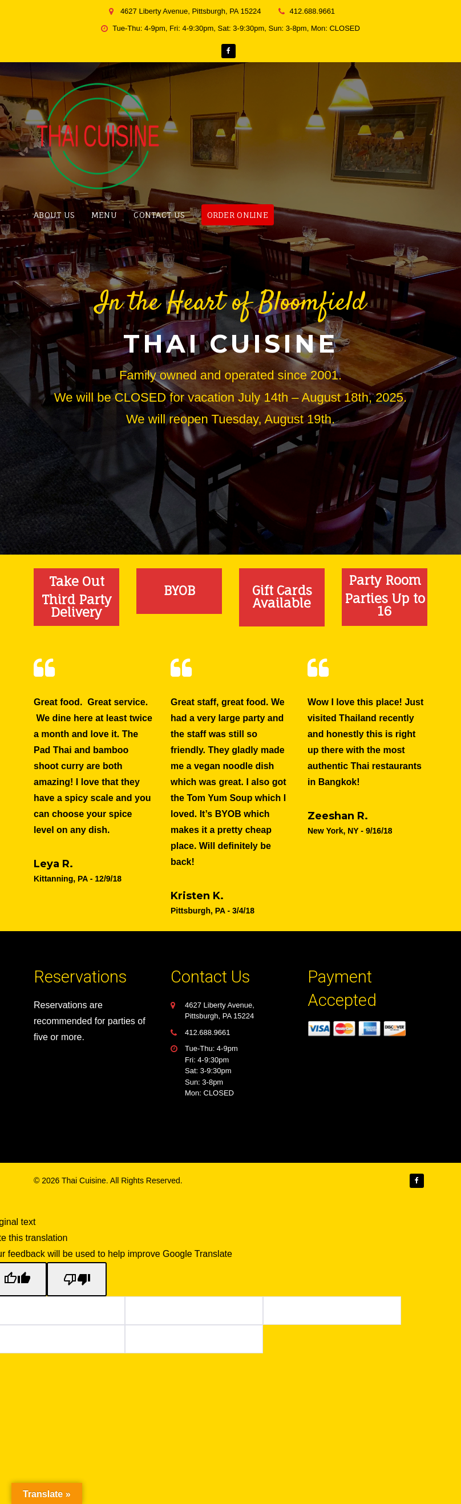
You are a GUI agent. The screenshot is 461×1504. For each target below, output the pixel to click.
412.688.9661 (207, 1032)
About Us (54, 215)
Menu (104, 215)
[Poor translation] (77, 1279)
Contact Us (159, 215)
